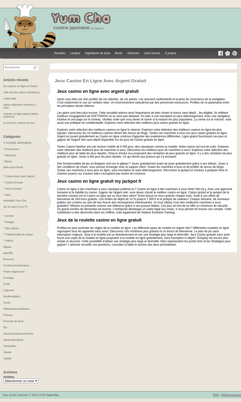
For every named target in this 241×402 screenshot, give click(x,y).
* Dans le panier (12, 188)
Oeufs (6, 302)
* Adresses (9, 155)
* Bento (7, 161)
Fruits (6, 284)
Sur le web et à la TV (15, 206)
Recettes (59, 53)
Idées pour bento (13, 167)
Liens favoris (152, 53)
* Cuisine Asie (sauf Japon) (19, 176)
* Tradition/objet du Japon (18, 234)
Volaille (7, 358)
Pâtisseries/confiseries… (17, 308)
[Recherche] (35, 67)
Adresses (133, 53)
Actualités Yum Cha (14, 200)
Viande (7, 352)
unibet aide (9, 98)
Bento (118, 53)
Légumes (8, 290)
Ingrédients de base (97, 53)
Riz (5, 327)
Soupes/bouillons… (14, 339)
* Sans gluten (11, 228)
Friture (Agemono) (14, 271)
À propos (170, 53)
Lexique (75, 53)
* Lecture (8, 215)
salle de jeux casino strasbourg (21, 92)
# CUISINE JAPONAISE (17, 142)
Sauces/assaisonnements (18, 333)
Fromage (8, 277)
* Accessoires (11, 149)
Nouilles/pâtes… (12, 296)
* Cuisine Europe (13, 182)
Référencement (231, 395)
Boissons (8, 259)
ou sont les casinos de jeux (19, 122)
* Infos (7, 194)
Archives (8, 377)
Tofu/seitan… (11, 346)
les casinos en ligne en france (20, 86)
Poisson (8, 315)
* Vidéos (8, 240)
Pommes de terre (13, 321)
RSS (216, 395)
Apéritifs (8, 253)
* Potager (8, 222)
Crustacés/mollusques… (17, 265)
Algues (7, 246)
